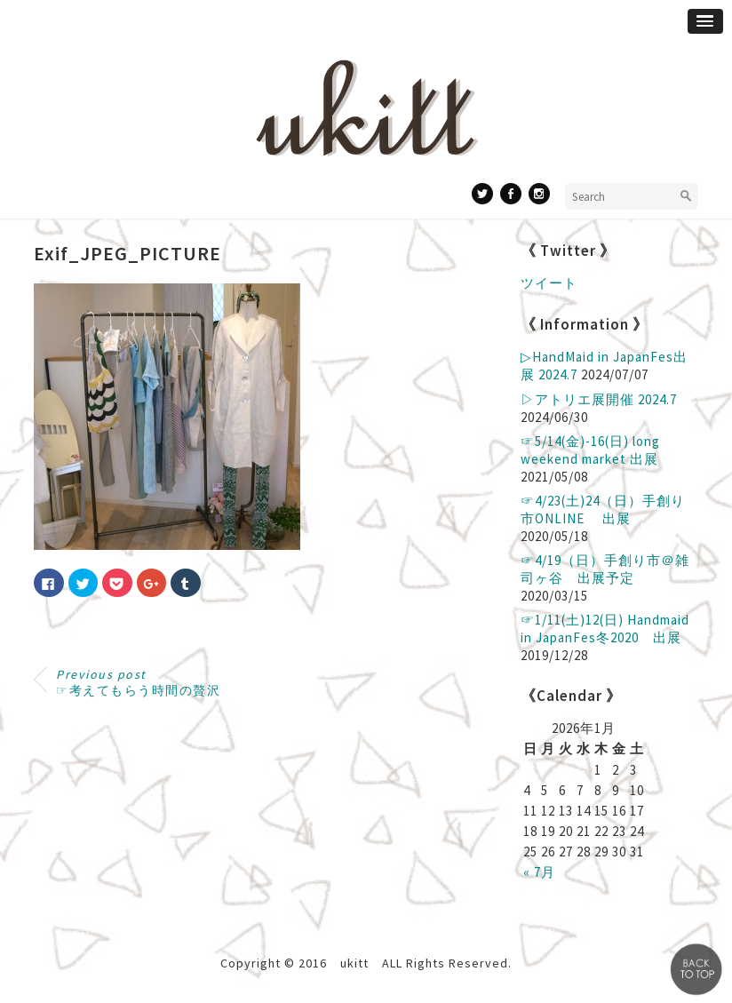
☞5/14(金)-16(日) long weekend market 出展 (590, 450)
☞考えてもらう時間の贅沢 (138, 682)
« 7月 (539, 872)
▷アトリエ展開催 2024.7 (599, 399)
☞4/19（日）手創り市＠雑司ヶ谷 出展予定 (605, 569)
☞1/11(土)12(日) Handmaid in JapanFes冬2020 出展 (605, 628)
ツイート (549, 283)
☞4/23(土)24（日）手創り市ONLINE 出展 (603, 509)
